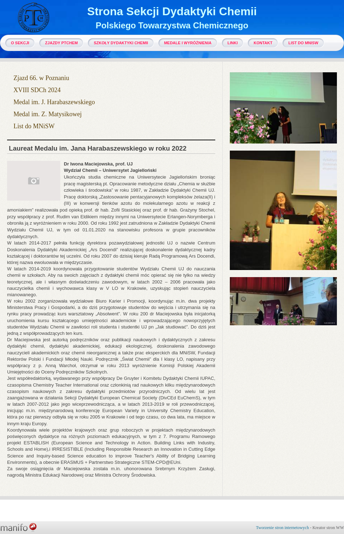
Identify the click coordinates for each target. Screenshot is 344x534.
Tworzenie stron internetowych (282, 527)
